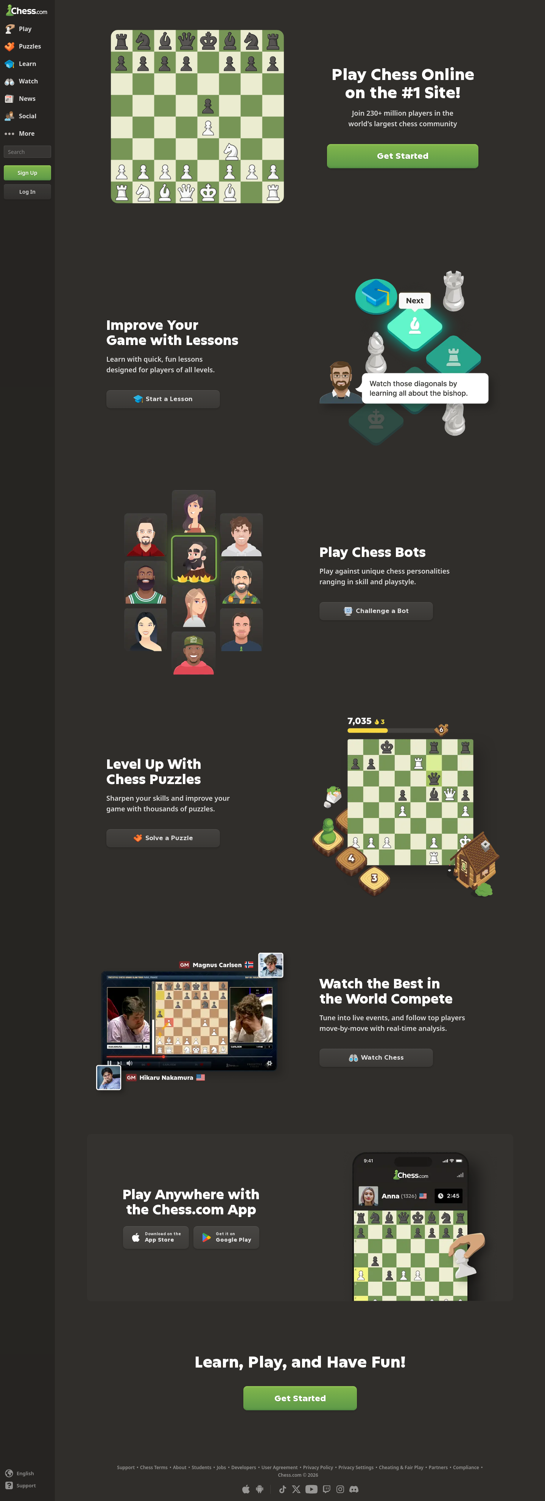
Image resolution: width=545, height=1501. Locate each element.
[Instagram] (340, 1489)
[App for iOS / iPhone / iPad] (246, 1489)
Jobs (221, 1467)
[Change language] (27, 1473)
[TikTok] (282, 1489)
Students (202, 1467)
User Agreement (280, 1467)
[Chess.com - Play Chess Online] (27, 11)
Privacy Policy (318, 1467)
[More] (27, 134)
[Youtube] (311, 1489)
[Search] (27, 152)
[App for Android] (259, 1489)
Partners (438, 1467)
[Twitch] (326, 1489)
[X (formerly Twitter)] (296, 1489)
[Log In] (27, 191)
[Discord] (353, 1489)
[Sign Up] (27, 172)
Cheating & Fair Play (401, 1467)
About (180, 1467)
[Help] (27, 1485)
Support (126, 1467)
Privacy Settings (356, 1467)
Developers (243, 1467)
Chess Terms (154, 1467)
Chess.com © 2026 (298, 1475)
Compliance (466, 1467)
